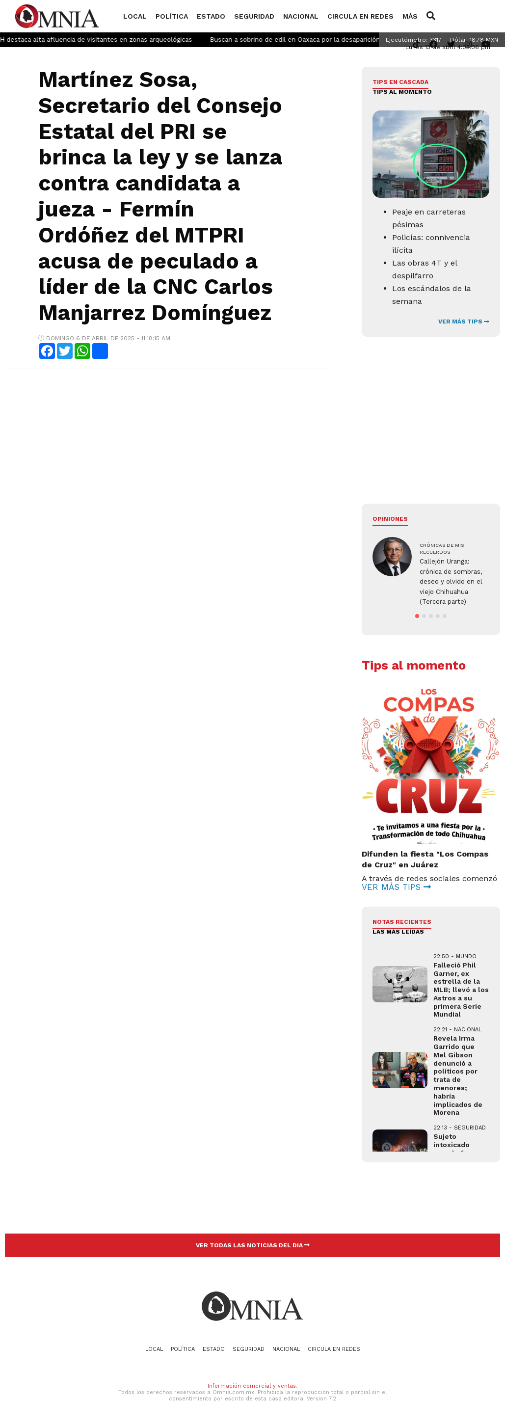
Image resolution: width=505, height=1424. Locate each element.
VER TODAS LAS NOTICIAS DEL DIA (253, 1245)
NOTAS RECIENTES (401, 921)
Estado (211, 16)
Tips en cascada (400, 82)
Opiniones (390, 518)
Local (135, 16)
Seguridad (254, 16)
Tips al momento (402, 91)
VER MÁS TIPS (463, 321)
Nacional (301, 16)
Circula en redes (360, 16)
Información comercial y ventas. (252, 1386)
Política (172, 16)
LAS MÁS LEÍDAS (398, 931)
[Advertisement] (168, 447)
